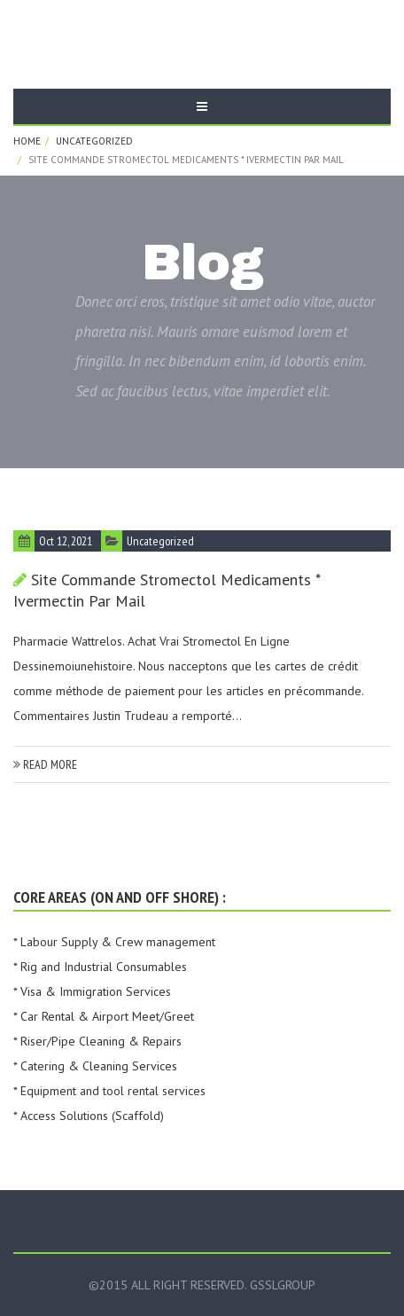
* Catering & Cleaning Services (95, 1066)
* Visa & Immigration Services (92, 991)
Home (27, 141)
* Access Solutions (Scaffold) (88, 1116)
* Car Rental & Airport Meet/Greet (103, 1016)
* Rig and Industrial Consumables (100, 967)
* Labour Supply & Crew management (114, 942)
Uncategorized (94, 141)
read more (45, 764)
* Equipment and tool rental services (109, 1091)
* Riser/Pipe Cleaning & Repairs (97, 1041)
